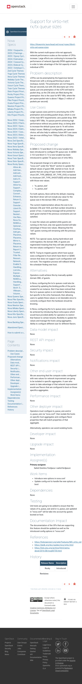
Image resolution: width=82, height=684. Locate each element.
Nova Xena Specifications (19, 146)
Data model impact (18, 363)
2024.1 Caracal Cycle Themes (21, 62)
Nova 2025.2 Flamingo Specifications (24, 123)
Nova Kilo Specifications (18, 314)
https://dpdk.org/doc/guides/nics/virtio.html (54, 545)
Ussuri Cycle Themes (17, 85)
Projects (8, 643)
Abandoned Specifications (19, 327)
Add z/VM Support (21, 179)
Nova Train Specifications (19, 158)
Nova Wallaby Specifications (20, 149)
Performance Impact (19, 377)
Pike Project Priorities (17, 100)
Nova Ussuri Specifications (19, 155)
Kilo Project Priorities (17, 115)
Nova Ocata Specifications (19, 302)
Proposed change (15, 357)
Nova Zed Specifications (18, 141)
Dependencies (14, 398)
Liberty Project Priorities (18, 112)
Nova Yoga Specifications (19, 144)
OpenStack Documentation (18, 32)
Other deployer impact (20, 380)
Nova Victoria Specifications (20, 152)
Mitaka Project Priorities (18, 109)
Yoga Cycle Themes (16, 74)
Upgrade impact (17, 386)
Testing (11, 401)
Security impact (17, 368)
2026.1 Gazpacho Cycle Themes (22, 50)
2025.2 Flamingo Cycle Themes (21, 53)
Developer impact (18, 383)
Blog (6, 651)
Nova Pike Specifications (18, 299)
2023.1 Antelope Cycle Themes (21, 68)
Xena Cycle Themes (16, 77)
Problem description (16, 351)
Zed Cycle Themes (16, 71)
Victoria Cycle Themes (17, 82)
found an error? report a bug (70, 601)
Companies (21, 651)
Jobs (19, 649)
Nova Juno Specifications (19, 317)
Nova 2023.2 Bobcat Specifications (23, 135)
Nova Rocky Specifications (19, 164)
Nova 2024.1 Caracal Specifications (23, 132)
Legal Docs (47, 645)
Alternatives (15, 360)
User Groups (22, 643)
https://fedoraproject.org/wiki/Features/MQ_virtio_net (58, 542)
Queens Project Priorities (18, 97)
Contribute (21, 654)
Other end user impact (20, 374)
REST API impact (17, 365)
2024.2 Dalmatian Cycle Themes (22, 59)
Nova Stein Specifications (19, 161)
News (7, 654)
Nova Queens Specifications (20, 296)
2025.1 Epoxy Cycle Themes (20, 56)
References (12, 407)
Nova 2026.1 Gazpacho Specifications (24, 120)
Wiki (31, 660)
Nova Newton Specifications (20, 305)
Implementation (14, 389)
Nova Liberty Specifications (19, 311)
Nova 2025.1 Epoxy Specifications (22, 126)
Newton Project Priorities (18, 106)
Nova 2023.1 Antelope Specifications (24, 138)
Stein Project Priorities (17, 91)
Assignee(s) (15, 392)
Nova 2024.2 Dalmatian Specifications (24, 129)
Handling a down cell (22, 267)
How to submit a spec (17, 333)
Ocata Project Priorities (18, 103)
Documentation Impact (18, 404)
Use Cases (15, 354)
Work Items (15, 395)
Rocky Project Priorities (18, 94)
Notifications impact (19, 371)
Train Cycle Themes (16, 88)
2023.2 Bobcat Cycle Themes (20, 65)
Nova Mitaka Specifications (19, 308)
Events (19, 646)
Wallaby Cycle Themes (17, 80)
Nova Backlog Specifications (20, 322)
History (11, 410)
